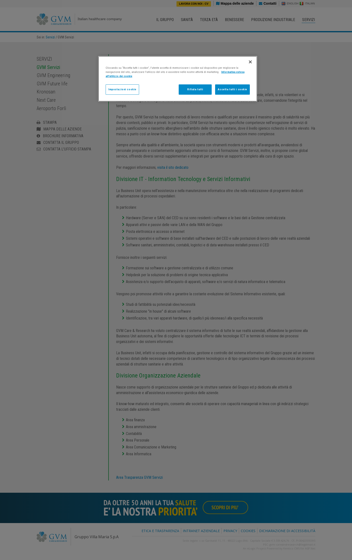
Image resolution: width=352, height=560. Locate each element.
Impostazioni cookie (122, 89)
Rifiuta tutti (195, 89)
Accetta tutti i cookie (232, 89)
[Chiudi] (250, 62)
